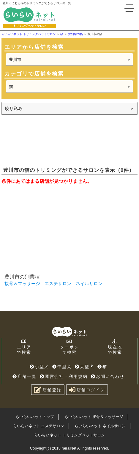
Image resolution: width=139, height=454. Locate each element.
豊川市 (15, 59)
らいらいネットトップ (34, 416)
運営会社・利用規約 (64, 376)
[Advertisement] (46, 140)
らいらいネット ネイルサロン (100, 426)
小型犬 (39, 366)
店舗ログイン (87, 390)
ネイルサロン (89, 283)
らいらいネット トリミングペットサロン (69, 435)
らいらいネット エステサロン (38, 426)
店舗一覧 (24, 376)
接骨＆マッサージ (22, 283)
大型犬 (84, 366)
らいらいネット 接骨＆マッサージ (94, 416)
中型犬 (62, 366)
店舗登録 (47, 390)
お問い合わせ (107, 376)
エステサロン (58, 283)
